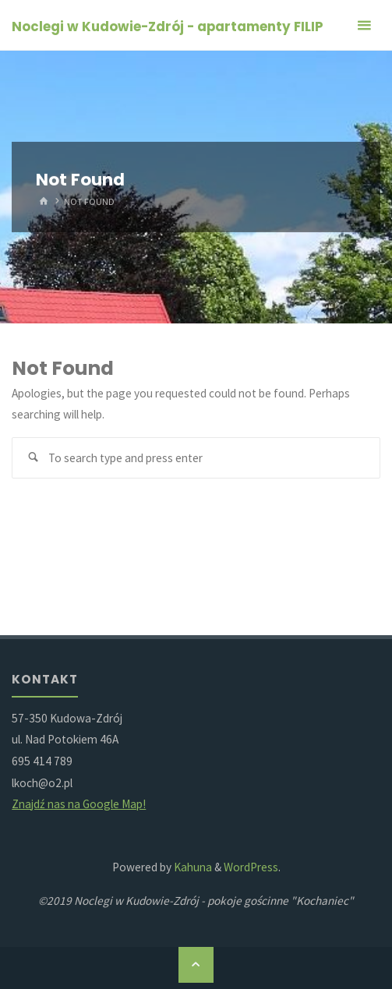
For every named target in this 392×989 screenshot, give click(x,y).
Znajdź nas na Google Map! (79, 803)
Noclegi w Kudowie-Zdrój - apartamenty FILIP (167, 26)
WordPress (251, 867)
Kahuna (191, 867)
